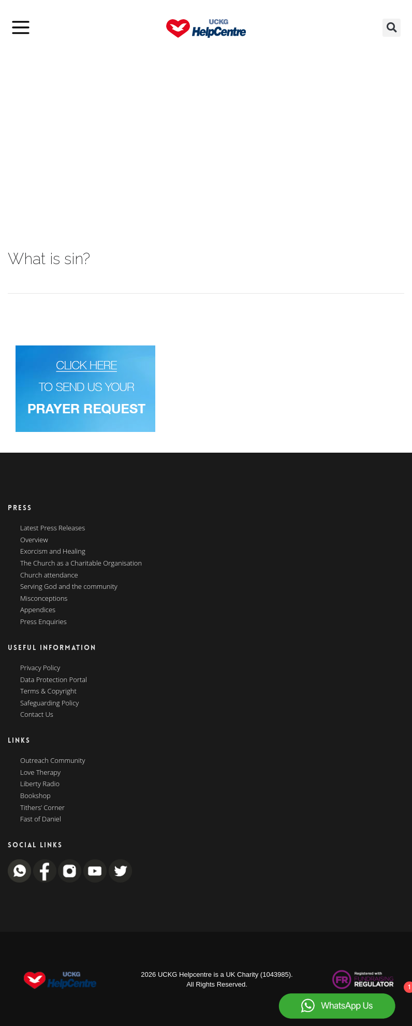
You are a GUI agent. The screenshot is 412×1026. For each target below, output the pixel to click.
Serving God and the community (68, 587)
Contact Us (36, 715)
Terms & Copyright (48, 691)
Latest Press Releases (52, 528)
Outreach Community (52, 761)
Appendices (37, 610)
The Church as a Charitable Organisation (81, 563)
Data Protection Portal (53, 680)
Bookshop (35, 796)
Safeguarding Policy (49, 703)
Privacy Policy (40, 668)
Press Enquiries (43, 622)
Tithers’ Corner (42, 808)
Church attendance (49, 575)
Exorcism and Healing (52, 551)
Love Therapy (40, 773)
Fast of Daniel (40, 819)
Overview (34, 540)
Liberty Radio (40, 784)
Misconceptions (43, 599)
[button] (391, 28)
